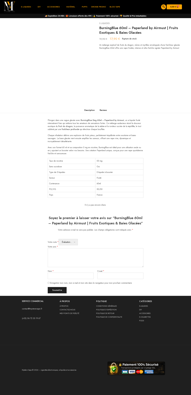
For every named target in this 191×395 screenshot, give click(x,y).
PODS (141, 320)
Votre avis (53, 246)
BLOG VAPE (115, 6)
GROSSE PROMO (98, 6)
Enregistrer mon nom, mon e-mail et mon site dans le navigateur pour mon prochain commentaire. (91, 282)
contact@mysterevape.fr (32, 308)
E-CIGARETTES (145, 317)
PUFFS (84, 6)
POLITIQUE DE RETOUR (105, 313)
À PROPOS (64, 306)
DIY (40, 6)
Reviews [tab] (103, 110)
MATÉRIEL (71, 6)
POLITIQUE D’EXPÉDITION (106, 309)
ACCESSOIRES (54, 6)
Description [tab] (89, 110)
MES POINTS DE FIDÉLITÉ (69, 313)
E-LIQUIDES (27, 6)
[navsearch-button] (163, 6)
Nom (51, 271)
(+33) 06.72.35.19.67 (31, 318)
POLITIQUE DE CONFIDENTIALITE (109, 317)
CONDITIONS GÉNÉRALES (106, 306)
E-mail (100, 271)
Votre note (53, 242)
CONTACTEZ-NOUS (67, 309)
